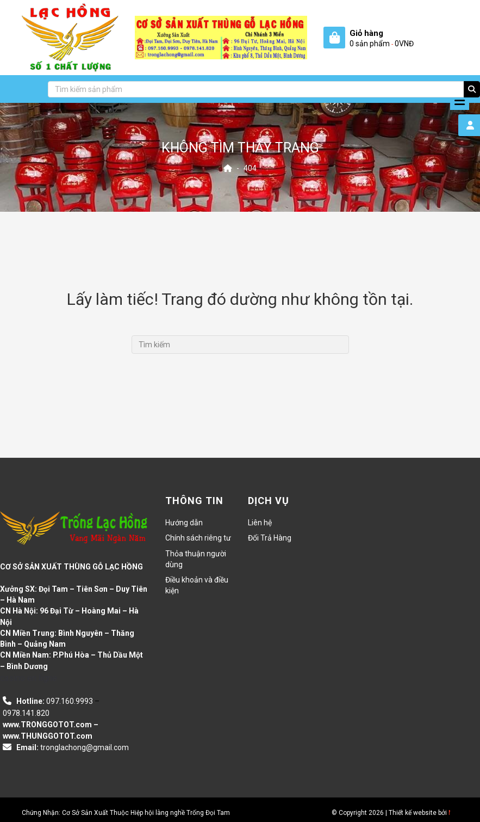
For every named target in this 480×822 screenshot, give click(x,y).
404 (250, 168)
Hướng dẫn (184, 522)
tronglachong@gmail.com (84, 747)
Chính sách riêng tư (198, 537)
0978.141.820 (26, 713)
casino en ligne (28, 678)
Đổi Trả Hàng (269, 537)
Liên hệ (260, 522)
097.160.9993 (69, 701)
